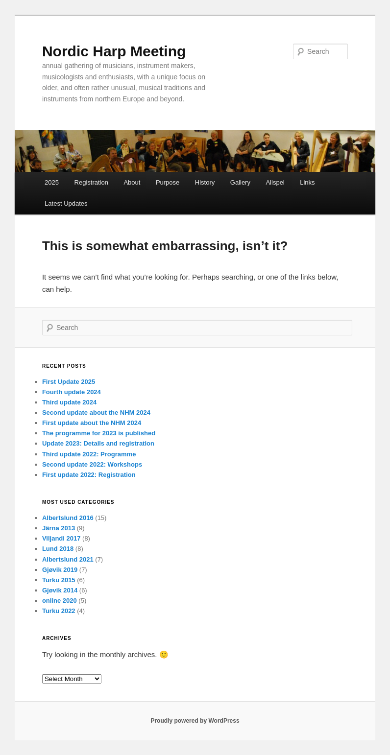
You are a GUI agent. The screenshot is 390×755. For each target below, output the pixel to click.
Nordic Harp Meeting (114, 51)
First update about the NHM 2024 (91, 422)
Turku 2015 (58, 580)
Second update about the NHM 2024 (96, 412)
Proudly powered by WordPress (194, 720)
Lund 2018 (57, 548)
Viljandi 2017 (61, 538)
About (131, 182)
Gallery (240, 182)
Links (307, 182)
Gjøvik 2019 (59, 569)
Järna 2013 (58, 528)
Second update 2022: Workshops (92, 464)
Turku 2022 (58, 610)
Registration (91, 182)
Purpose (167, 182)
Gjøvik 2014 (59, 590)
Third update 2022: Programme (89, 454)
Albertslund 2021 (68, 559)
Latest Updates (66, 203)
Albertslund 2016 (68, 517)
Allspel (275, 182)
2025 (52, 182)
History (205, 182)
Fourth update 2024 (71, 392)
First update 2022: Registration (89, 474)
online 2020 (59, 600)
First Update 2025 (68, 381)
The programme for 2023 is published (98, 433)
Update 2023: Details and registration (98, 443)
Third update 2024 (69, 402)
